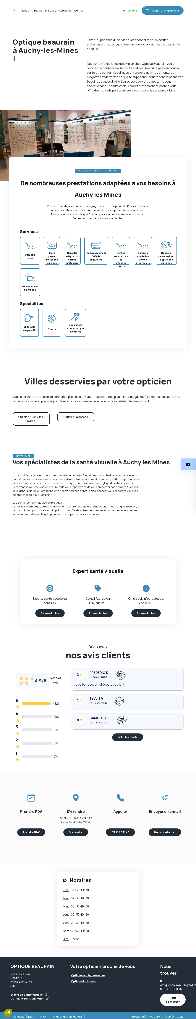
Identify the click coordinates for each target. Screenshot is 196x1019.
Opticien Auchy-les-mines (31, 419)
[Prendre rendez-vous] (163, 10)
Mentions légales (23, 1016)
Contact (79, 10)
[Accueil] (15, 10)
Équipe (38, 10)
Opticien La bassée (75, 417)
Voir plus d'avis (127, 737)
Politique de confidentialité (68, 1016)
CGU (43, 1016)
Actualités (65, 10)
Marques (50, 10)
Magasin (26, 10)
